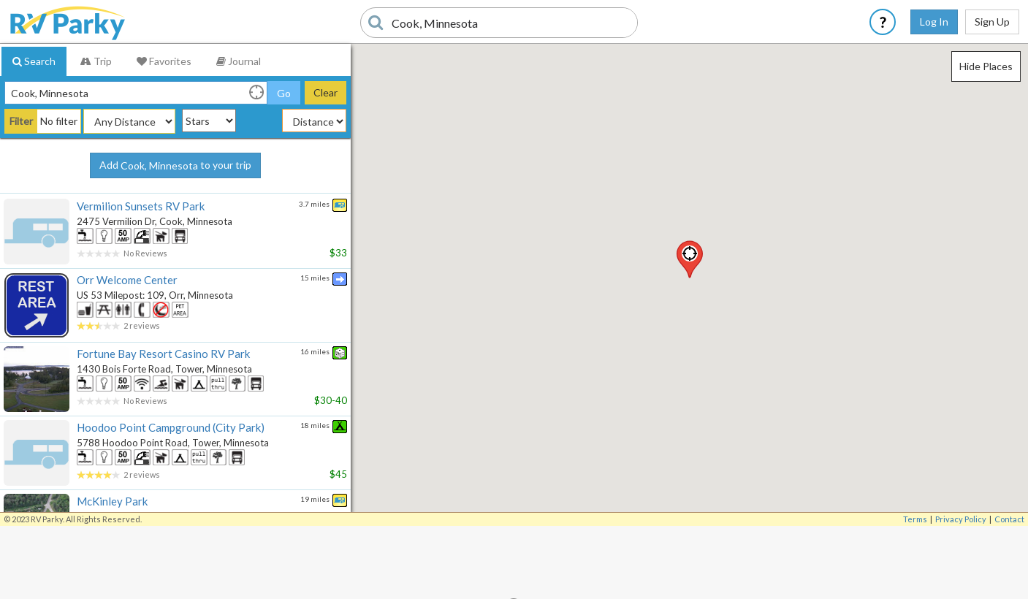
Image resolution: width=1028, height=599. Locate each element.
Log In (934, 21)
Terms (915, 519)
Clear (325, 92)
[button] (690, 259)
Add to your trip (175, 166)
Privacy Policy (960, 519)
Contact (1009, 519)
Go (284, 93)
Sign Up (992, 21)
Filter (21, 121)
